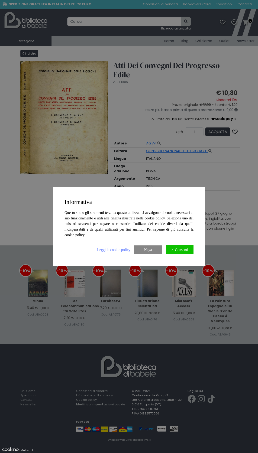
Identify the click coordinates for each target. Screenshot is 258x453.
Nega (148, 250)
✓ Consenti (179, 250)
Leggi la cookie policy (113, 250)
